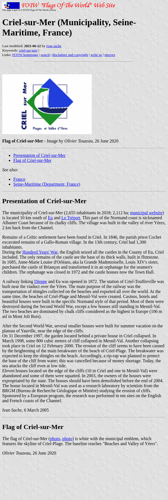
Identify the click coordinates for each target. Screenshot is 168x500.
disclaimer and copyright (70, 55)
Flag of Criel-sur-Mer (32, 160)
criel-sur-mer (28, 50)
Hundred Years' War (39, 252)
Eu (50, 217)
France (19, 179)
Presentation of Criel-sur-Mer (39, 155)
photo (55, 438)
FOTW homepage (25, 55)
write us (96, 55)
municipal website (146, 212)
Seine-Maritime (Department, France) (46, 184)
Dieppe (40, 281)
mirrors (109, 55)
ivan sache (54, 46)
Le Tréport (70, 217)
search (45, 55)
